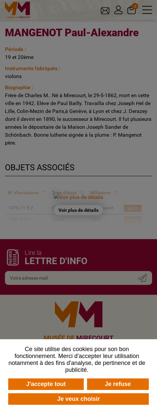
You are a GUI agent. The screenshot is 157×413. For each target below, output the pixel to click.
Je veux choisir (78, 399)
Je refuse (118, 384)
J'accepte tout (46, 384)
